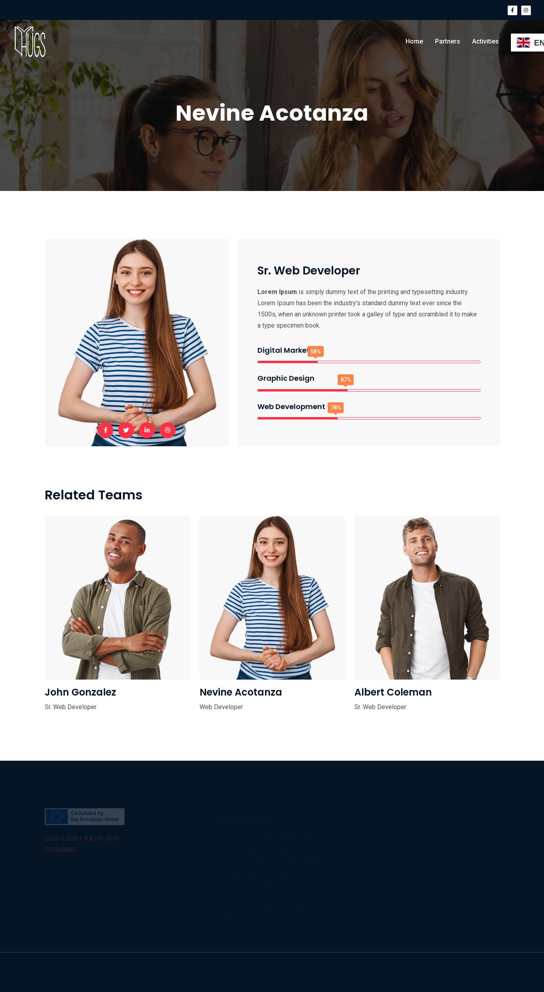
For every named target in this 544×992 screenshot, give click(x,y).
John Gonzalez (80, 692)
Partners (447, 41)
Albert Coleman (393, 692)
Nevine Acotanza (241, 692)
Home (414, 41)
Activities (485, 41)
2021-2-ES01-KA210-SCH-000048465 (83, 846)
